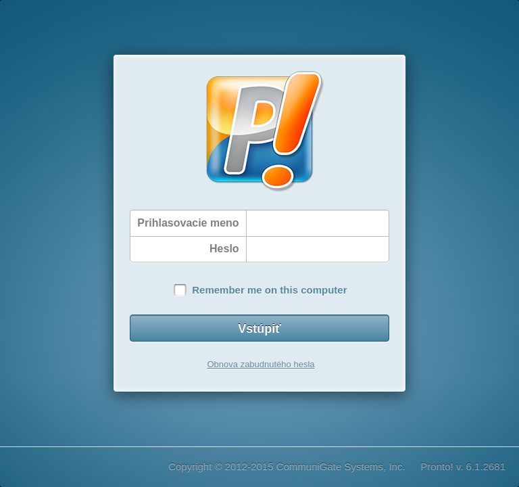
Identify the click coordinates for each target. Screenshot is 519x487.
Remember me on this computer (269, 290)
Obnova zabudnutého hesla (260, 364)
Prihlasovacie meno (188, 223)
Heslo (224, 248)
